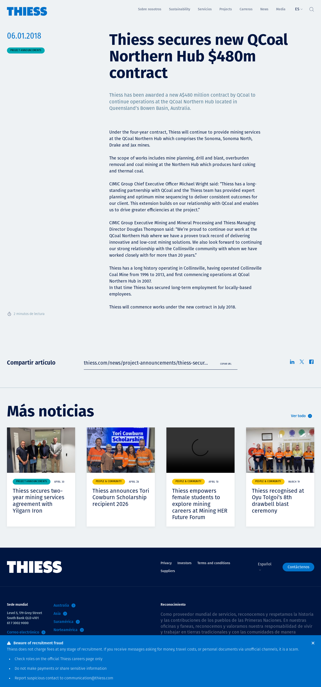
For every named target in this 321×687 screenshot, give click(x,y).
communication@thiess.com (88, 678)
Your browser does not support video (200, 450)
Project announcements (25, 50)
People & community (109, 481)
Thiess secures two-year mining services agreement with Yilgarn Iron (39, 500)
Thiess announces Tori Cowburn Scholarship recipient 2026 (120, 500)
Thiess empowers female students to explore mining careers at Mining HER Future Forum (200, 504)
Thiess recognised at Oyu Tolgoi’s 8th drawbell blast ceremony (278, 500)
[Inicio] (27, 8)
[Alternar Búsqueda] (311, 8)
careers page (83, 659)
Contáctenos (298, 567)
